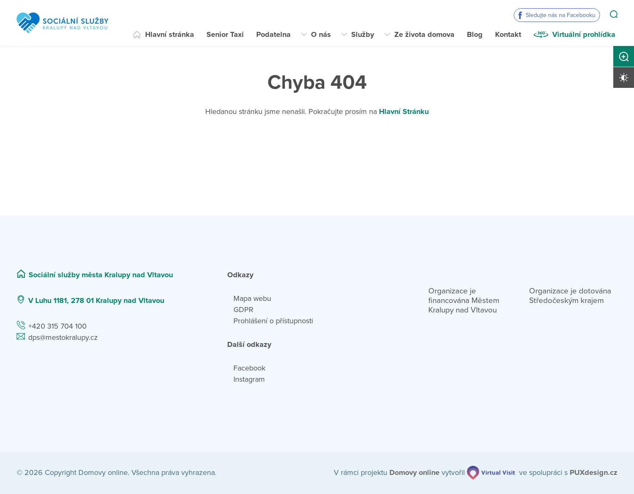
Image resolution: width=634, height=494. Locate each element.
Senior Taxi (225, 34)
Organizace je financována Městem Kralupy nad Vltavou (463, 300)
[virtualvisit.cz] (491, 472)
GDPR (243, 309)
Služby (362, 34)
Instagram (249, 379)
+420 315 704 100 (57, 326)
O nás (321, 34)
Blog (475, 34)
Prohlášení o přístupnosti (273, 320)
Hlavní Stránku (404, 111)
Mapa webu (252, 298)
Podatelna (273, 34)
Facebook (249, 368)
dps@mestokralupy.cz (63, 337)
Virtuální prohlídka (583, 34)
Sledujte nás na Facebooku (560, 15)
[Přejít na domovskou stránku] (62, 22)
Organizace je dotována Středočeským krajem (570, 295)
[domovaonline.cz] (414, 472)
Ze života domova (424, 34)
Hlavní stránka (169, 34)
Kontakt (508, 34)
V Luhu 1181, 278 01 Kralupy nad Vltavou (96, 300)
